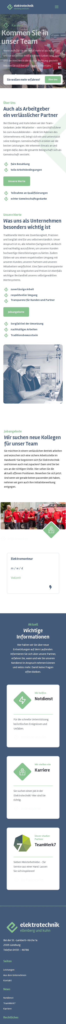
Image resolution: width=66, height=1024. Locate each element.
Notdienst (8, 997)
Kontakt (7, 980)
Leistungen (8, 969)
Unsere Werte (16, 181)
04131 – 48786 (21, 950)
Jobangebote (16, 312)
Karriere (7, 1008)
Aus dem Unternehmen (14, 975)
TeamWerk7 (9, 1003)
